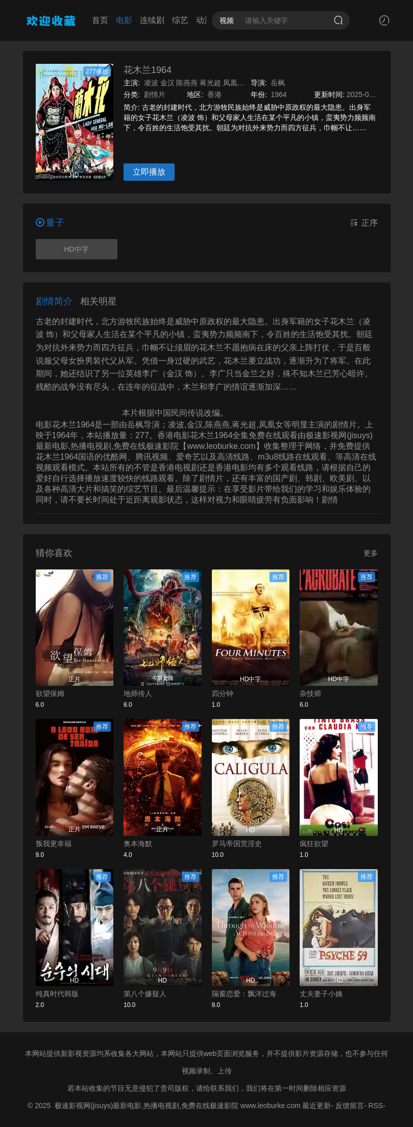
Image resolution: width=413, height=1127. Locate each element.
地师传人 (138, 693)
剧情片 (154, 94)
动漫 (195, 20)
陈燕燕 (187, 83)
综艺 (171, 20)
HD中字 (76, 249)
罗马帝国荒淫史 (237, 844)
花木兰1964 (148, 70)
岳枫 (278, 83)
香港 (214, 94)
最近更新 (316, 1105)
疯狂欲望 (314, 844)
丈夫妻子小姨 (321, 994)
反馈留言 (349, 1105)
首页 (91, 20)
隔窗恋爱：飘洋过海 (244, 994)
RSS (376, 1105)
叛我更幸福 (53, 844)
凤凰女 (234, 83)
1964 (278, 94)
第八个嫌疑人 (145, 994)
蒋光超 (210, 83)
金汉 (167, 83)
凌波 (151, 83)
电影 (115, 20)
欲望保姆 (50, 693)
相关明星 (98, 301)
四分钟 (222, 693)
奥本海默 (138, 844)
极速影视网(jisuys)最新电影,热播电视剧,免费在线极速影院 (146, 1105)
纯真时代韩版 (57, 994)
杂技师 (310, 693)
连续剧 (143, 20)
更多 (370, 553)
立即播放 (149, 171)
